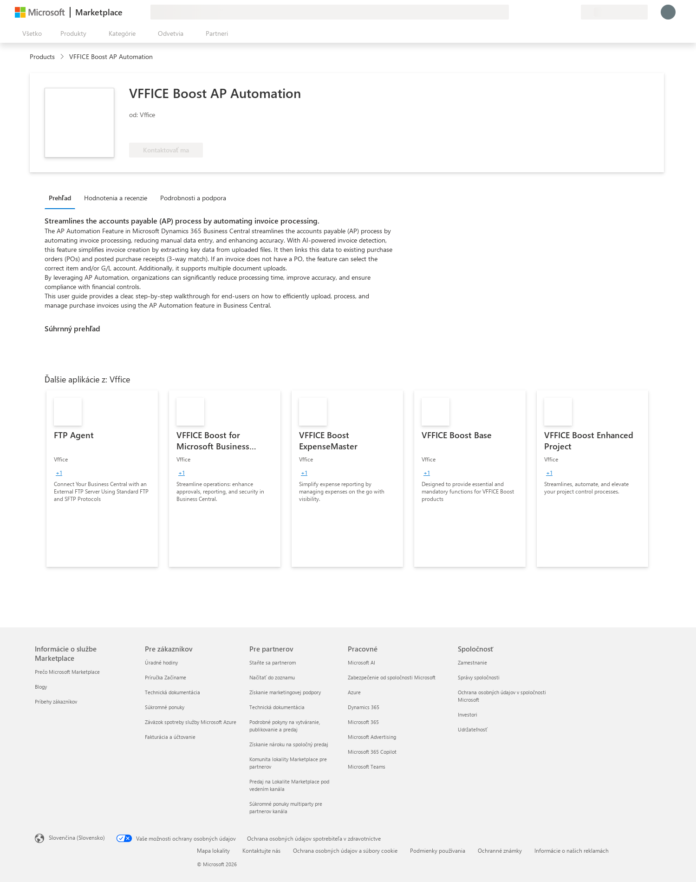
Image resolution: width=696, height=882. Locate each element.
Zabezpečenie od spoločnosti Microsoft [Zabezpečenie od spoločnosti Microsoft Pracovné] (392, 677)
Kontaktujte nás (261, 850)
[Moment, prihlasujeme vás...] (668, 12)
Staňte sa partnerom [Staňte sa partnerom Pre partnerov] (272, 662)
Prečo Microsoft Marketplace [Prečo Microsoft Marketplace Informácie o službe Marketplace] (67, 671)
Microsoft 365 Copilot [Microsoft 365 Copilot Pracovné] (372, 751)
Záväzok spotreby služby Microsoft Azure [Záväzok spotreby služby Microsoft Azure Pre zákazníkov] (190, 721)
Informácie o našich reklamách (571, 850)
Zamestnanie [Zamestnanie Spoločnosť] (472, 662)
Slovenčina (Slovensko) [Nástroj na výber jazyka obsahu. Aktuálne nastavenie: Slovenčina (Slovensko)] (77, 837)
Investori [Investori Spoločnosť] (467, 714)
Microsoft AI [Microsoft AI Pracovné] (361, 662)
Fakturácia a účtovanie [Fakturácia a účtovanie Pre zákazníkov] (170, 736)
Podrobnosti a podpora (193, 197)
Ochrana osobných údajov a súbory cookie (345, 850)
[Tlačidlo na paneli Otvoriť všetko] (30, 33)
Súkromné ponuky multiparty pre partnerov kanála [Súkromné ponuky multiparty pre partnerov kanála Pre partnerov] (285, 807)
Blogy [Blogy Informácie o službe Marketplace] (41, 686)
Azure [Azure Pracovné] (354, 692)
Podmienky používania (437, 850)
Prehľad (60, 197)
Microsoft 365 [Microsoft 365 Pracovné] (363, 721)
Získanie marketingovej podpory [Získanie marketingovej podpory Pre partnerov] (285, 692)
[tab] (62, 197)
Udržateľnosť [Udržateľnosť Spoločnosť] (473, 729)
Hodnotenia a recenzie (115, 197)
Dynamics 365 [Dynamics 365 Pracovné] (363, 707)
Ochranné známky (500, 850)
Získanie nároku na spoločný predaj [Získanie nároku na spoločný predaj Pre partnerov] (288, 744)
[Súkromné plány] (573, 12)
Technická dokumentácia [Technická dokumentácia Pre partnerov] (277, 707)
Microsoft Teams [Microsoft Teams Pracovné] (366, 766)
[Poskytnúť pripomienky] (540, 12)
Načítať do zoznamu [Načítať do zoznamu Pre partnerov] (272, 677)
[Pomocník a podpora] (551, 12)
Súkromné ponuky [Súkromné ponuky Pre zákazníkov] (164, 707)
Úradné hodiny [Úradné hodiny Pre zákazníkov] (161, 662)
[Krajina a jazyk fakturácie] (614, 12)
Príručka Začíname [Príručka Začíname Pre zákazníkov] (165, 677)
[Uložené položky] (562, 12)
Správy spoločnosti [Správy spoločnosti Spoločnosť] (479, 677)
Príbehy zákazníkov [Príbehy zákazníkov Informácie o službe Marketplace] (56, 701)
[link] (102, 478)
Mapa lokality (213, 850)
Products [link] (42, 56)
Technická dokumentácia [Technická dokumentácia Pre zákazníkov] (172, 692)
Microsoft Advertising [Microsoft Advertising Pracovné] (372, 736)
